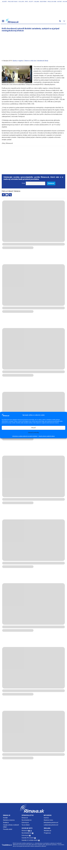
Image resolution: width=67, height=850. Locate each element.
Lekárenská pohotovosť (51, 825)
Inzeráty (4, 1)
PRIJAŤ (33, 427)
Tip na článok (26, 825)
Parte (26, 1)
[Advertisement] (33, 45)
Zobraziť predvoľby (33, 432)
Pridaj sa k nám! (52, 1)
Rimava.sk (25, 818)
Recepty (31, 1)
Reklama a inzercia (8, 820)
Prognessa (47, 833)
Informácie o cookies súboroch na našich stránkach (25, 436)
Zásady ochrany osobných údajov (46, 436)
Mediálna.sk (47, 830)
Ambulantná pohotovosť (51, 822)
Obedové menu (48, 820)
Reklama (36, 1)
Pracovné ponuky (13, 1)
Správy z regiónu (18, 61)
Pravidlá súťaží (7, 829)
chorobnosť (40, 61)
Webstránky (43, 1)
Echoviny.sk (25, 822)
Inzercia (46, 818)
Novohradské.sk (26, 820)
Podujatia (21, 1)
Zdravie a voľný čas (30, 61)
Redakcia (6, 822)
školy (46, 61)
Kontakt (59, 1)
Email (23, 183)
